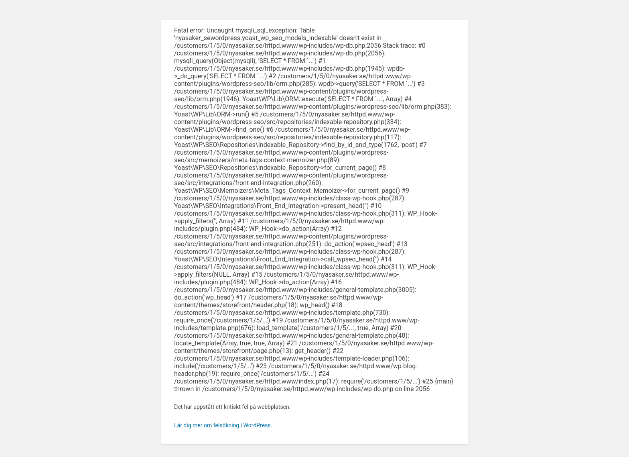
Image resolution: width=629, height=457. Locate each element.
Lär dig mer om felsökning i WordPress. (223, 425)
